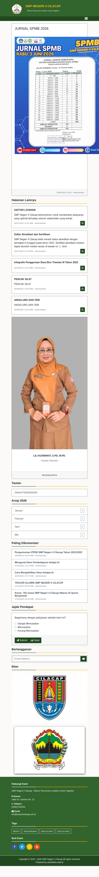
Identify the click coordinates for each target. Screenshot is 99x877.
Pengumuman (30, 831)
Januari (49, 510)
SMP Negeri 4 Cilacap (51, 859)
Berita (16, 831)
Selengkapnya (49, 475)
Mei (49, 535)
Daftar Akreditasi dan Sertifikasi (32, 234)
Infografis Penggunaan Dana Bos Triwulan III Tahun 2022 (46, 262)
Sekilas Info (63, 831)
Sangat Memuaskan (28, 623)
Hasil (35, 640)
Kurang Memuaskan (28, 630)
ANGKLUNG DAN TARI (27, 300)
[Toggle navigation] (86, 18)
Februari (49, 519)
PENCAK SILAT (23, 279)
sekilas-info (47, 831)
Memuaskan (24, 627)
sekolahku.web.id (55, 862)
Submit (22, 640)
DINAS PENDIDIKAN (26, 492)
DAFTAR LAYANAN (25, 210)
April (49, 527)
